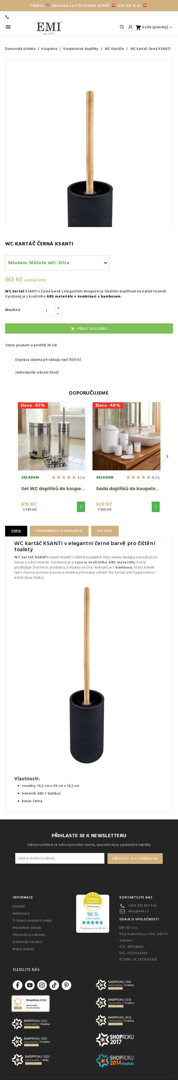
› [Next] (167, 456)
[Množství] (49, 310)
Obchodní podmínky (29, 935)
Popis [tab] (16, 531)
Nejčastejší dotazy (27, 927)
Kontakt (19, 906)
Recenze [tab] (105, 531)
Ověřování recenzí (27, 942)
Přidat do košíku (89, 328)
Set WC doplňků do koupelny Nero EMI (65, 489)
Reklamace (21, 913)
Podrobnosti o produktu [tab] (59, 531)
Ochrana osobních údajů (32, 920)
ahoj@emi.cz (138, 911)
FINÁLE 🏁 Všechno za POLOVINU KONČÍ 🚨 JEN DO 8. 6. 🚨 (89, 5)
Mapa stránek (23, 949)
